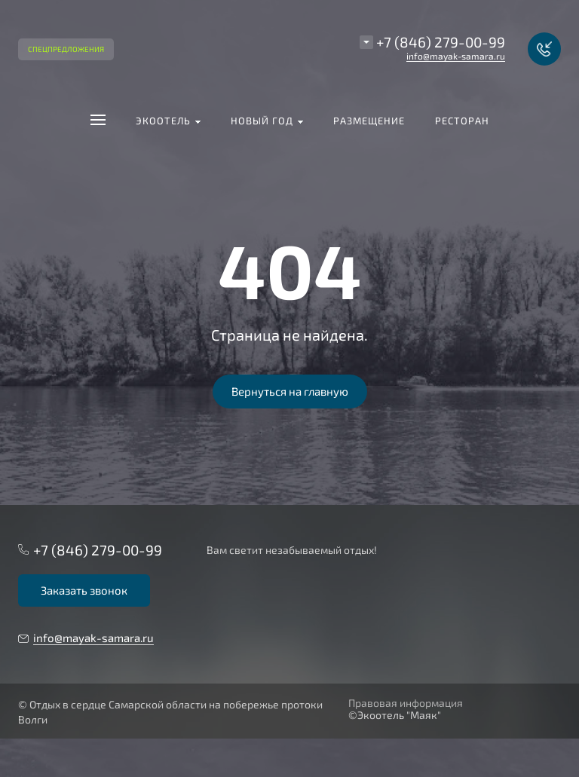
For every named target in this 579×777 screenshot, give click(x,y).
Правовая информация (405, 703)
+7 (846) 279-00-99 (440, 41)
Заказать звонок (84, 590)
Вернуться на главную (289, 391)
